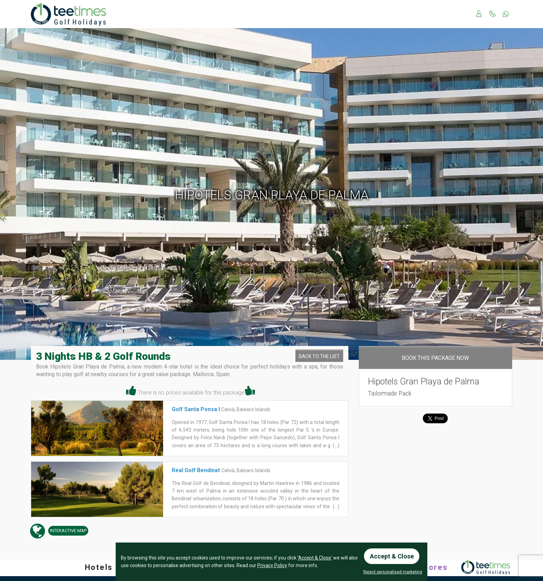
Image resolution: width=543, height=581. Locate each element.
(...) (335, 445)
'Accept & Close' (314, 558)
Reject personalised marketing (392, 572)
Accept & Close (392, 556)
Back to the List (319, 356)
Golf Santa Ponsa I (196, 409)
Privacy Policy (272, 565)
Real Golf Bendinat (196, 470)
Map (67, 531)
